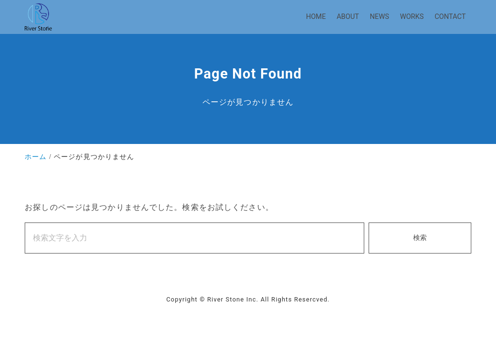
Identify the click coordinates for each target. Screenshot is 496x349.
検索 (420, 238)
